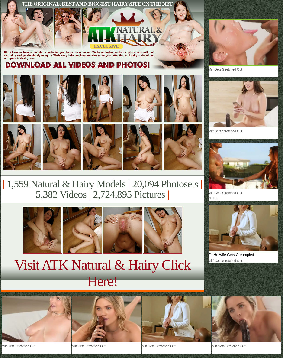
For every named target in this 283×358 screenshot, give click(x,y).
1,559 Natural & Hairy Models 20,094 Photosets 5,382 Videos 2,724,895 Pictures (102, 189)
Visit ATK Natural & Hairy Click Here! (102, 273)
